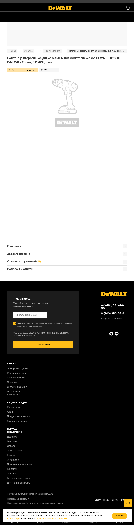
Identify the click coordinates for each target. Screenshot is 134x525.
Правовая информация (19, 465)
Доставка (12, 438)
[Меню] (7, 8)
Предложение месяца (18, 417)
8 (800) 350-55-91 (113, 314)
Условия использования (23, 336)
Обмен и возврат (16, 451)
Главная (12, 51)
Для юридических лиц (18, 484)
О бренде (12, 474)
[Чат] (128, 503)
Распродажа (13, 408)
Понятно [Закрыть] (119, 516)
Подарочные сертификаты (14, 394)
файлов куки (14, 519)
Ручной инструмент (17, 374)
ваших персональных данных (51, 519)
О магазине (13, 461)
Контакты (12, 470)
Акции (10, 413)
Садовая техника (16, 379)
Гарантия (12, 456)
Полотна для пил (52, 51)
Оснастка (28, 51)
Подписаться (43, 345)
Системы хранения (17, 388)
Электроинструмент (17, 369)
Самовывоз (13, 442)
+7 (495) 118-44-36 (112, 308)
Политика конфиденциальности (52, 333)
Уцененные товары (17, 422)
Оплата (11, 447)
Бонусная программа (18, 479)
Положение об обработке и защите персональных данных (35, 504)
